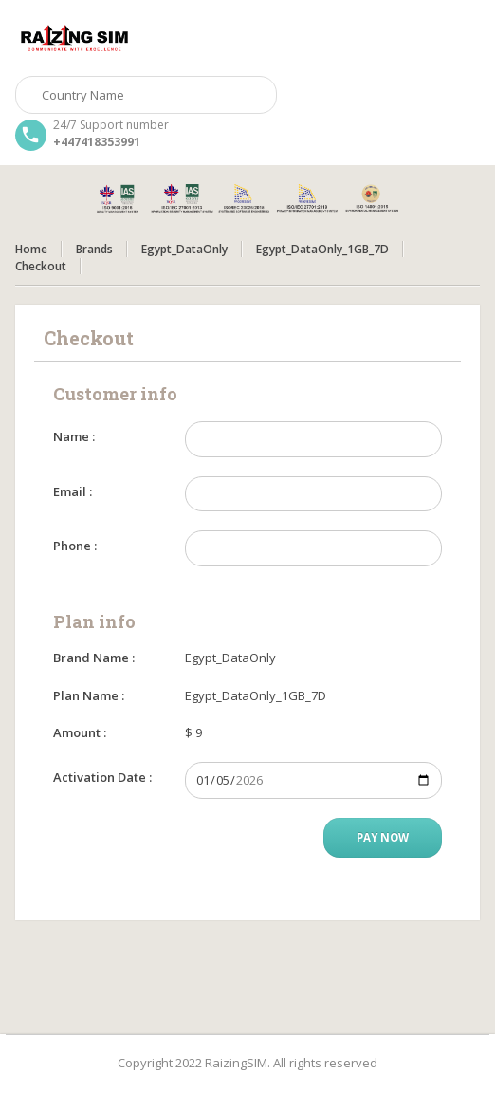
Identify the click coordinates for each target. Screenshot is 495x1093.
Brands (94, 249)
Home (31, 249)
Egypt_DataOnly (184, 249)
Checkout (40, 266)
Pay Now (383, 837)
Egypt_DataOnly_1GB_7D (322, 249)
